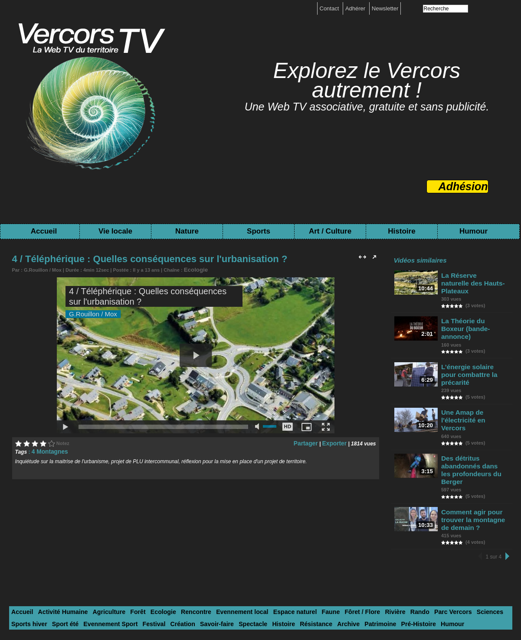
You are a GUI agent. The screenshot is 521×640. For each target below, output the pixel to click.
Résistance (253, 565)
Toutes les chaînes (251, 610)
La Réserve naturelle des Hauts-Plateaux (471, 278)
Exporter (336, 442)
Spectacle (195, 565)
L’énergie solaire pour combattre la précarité (473, 348)
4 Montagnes (47, 450)
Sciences (449, 554)
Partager (310, 442)
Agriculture (100, 554)
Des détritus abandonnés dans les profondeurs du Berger (474, 422)
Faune (303, 554)
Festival (104, 565)
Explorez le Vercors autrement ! (367, 80)
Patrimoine (311, 565)
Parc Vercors (415, 554)
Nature (187, 231)
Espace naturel (271, 554)
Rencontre (180, 554)
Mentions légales (234, 604)
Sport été (23, 565)
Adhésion (463, 186)
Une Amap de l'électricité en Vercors (474, 383)
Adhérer (356, 8)
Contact (330, 8)
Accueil (44, 231)
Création (130, 565)
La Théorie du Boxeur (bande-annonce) (473, 313)
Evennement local (223, 554)
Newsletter (385, 8)
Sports (258, 231)
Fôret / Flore (332, 554)
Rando (384, 554)
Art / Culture (330, 231)
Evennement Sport (65, 565)
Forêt (127, 554)
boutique (273, 604)
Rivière (362, 554)
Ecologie (194, 269)
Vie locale (115, 231)
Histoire (401, 231)
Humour (473, 231)
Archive (282, 565)
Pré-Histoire (347, 565)
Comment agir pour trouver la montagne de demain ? (475, 464)
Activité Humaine (58, 554)
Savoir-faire (162, 565)
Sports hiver (482, 554)
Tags (290, 610)
